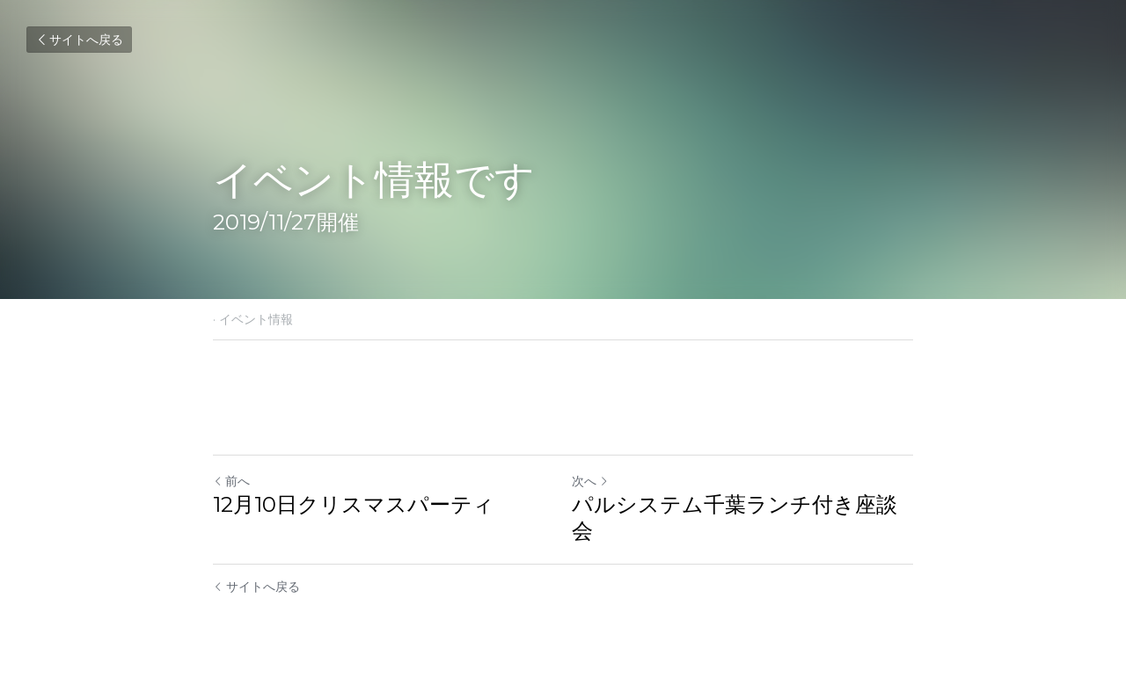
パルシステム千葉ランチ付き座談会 (734, 517)
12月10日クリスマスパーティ (353, 504)
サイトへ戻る (79, 39)
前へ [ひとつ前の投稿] (231, 481)
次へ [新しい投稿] (590, 481)
